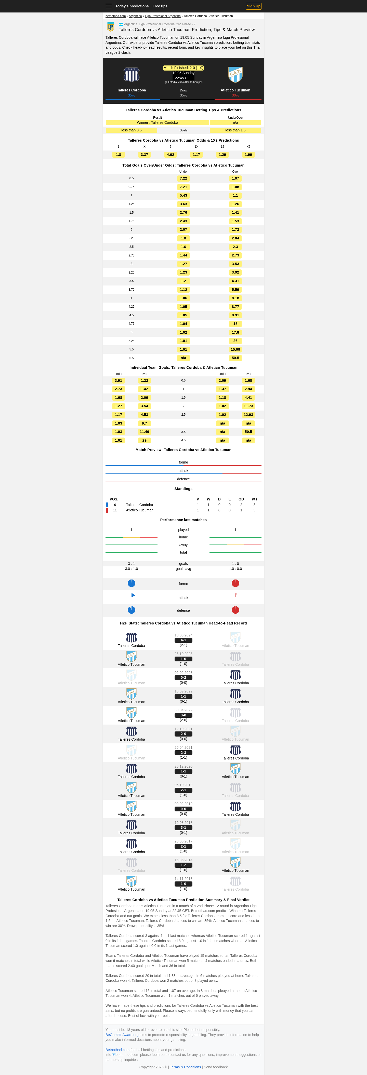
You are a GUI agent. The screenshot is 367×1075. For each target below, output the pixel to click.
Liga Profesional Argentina (163, 16)
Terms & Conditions (185, 1067)
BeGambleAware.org (122, 1035)
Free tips (160, 6)
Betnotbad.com (203, 911)
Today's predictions (132, 6)
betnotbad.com (116, 16)
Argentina (135, 16)
